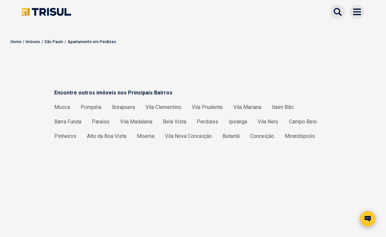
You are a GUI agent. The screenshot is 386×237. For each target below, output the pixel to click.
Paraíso (101, 121)
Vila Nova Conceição (188, 136)
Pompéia (91, 107)
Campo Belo (303, 121)
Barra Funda (67, 121)
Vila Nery (268, 121)
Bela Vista (174, 121)
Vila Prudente (207, 107)
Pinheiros (65, 136)
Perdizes (207, 121)
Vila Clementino (163, 107)
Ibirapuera (123, 107)
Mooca (62, 107)
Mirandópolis (300, 136)
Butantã (231, 136)
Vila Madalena (136, 121)
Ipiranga (238, 121)
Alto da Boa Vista (106, 136)
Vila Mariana (247, 107)
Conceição (262, 136)
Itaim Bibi (283, 107)
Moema (145, 136)
